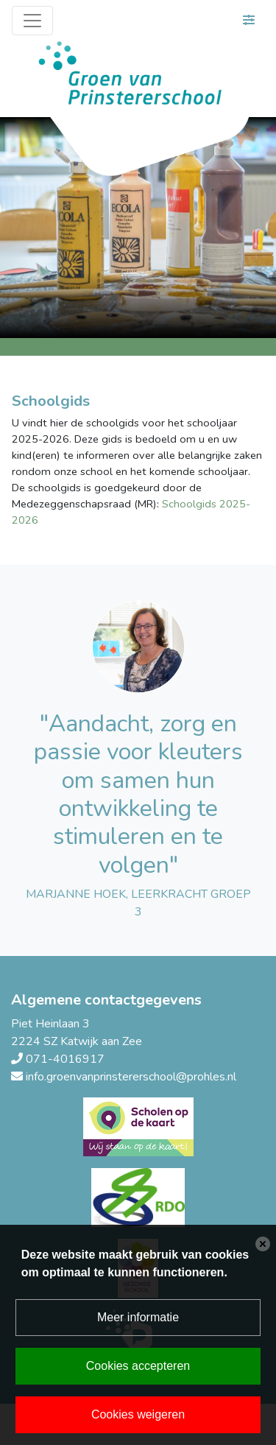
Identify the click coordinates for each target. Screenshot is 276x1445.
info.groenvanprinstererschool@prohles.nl (131, 1077)
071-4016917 (65, 1059)
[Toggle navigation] (32, 20)
